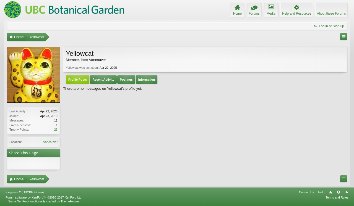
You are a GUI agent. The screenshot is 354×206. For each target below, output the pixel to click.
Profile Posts (77, 79)
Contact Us (306, 192)
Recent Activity (103, 79)
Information (146, 79)
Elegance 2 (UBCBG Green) (25, 192)
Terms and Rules (337, 197)
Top (338, 192)
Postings (126, 79)
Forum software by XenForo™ (44, 197)
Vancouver (50, 142)
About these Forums (331, 13)
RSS (346, 192)
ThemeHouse (70, 201)
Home (330, 192)
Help (321, 192)
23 (56, 129)
